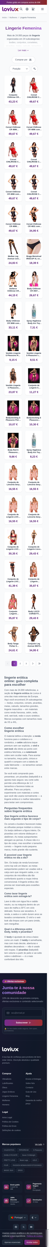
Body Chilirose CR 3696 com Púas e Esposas (13, 322)
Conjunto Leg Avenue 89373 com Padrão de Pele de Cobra (34, 645)
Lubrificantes (7, 1083)
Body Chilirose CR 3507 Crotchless (34, 290)
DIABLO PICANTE (10, 1155)
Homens (5, 1105)
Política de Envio (9, 1126)
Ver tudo (40, 1144)
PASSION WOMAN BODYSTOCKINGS (27, 1165)
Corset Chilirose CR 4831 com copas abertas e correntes (34, 225)
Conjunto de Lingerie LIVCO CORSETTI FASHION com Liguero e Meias (13, 580)
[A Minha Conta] (27, 9)
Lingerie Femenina (28, 17)
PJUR (6, 1165)
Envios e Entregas (33, 1079)
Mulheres (13, 17)
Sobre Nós (30, 1083)
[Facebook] (16, 1227)
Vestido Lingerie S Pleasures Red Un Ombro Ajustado (13, 354)
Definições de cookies (11, 1130)
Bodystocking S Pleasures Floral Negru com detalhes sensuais (13, 419)
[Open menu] (42, 9)
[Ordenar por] (19, 68)
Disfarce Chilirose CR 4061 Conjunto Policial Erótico (13, 290)
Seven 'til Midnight (28, 1155)
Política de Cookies (10, 1122)
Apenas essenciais (12, 1242)
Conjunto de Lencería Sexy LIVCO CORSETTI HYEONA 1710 (13, 483)
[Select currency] (34, 1217)
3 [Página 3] (26, 663)
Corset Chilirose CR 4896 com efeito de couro (13, 193)
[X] (24, 1227)
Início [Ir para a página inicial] (4, 17)
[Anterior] (7, 663)
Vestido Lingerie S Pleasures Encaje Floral (13, 386)
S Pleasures (37, 1150)
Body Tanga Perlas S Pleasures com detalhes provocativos (13, 645)
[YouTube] (31, 1227)
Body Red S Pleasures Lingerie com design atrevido (13, 451)
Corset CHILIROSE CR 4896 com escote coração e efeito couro (34, 193)
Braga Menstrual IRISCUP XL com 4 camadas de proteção (33, 257)
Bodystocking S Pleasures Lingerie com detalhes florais (34, 419)
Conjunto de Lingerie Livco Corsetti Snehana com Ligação (33, 548)
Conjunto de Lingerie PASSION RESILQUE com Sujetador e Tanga (34, 580)
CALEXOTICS (9, 1150)
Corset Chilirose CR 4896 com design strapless (34, 128)
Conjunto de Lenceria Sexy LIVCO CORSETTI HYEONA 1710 (33, 483)
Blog (28, 1096)
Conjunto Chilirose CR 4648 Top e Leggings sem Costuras (13, 96)
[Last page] (39, 663)
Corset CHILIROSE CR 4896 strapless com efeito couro (13, 160)
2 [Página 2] (20, 663)
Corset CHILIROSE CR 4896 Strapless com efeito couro (34, 96)
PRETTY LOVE (9, 1160)
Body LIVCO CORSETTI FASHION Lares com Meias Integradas (34, 612)
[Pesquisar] (21, 9)
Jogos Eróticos (8, 1092)
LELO (35, 1160)
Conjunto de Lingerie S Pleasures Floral (34, 386)
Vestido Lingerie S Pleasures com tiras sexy (34, 354)
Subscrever (23, 1023)
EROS (20, 1170)
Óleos (4, 1087)
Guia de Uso (31, 1092)
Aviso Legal (7, 1117)
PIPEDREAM (24, 1150)
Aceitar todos (32, 1242)
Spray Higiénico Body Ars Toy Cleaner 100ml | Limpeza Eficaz (34, 322)
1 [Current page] (14, 663)
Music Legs (24, 1160)
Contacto (29, 1087)
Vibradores (6, 1079)
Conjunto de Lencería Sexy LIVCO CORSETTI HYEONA (33, 515)
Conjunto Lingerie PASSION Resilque (13, 612)
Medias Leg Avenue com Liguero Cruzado (13, 257)
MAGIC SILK (8, 1170)
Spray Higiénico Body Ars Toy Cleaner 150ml (34, 451)
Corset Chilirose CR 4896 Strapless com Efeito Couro (13, 128)
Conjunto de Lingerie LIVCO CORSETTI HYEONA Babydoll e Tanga (13, 515)
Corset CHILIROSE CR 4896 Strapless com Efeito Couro (34, 160)
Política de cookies (35, 1236)
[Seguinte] (33, 663)
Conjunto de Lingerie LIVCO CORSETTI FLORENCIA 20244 (13, 548)
